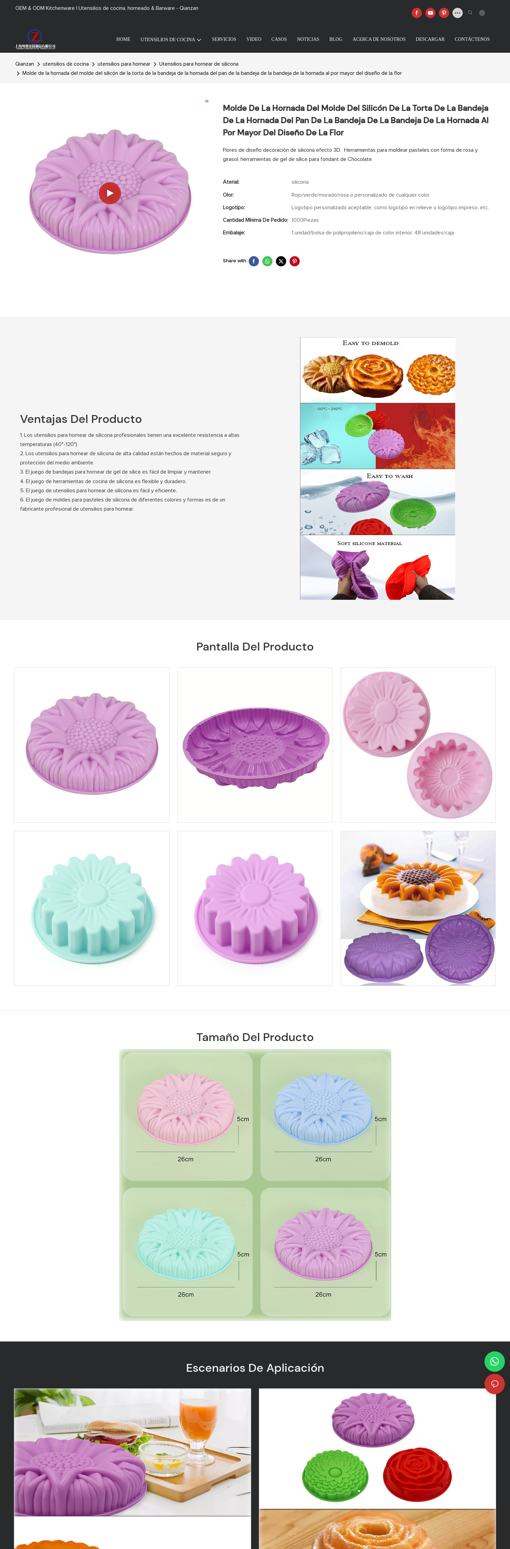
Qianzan (24, 64)
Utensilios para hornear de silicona (198, 64)
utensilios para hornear (124, 64)
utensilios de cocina (66, 64)
